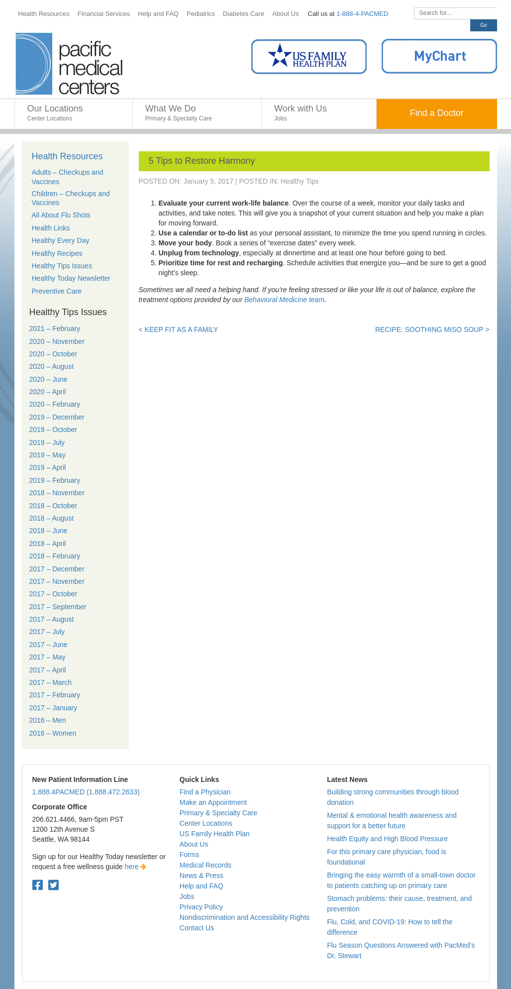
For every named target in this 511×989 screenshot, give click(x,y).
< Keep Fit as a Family (178, 329)
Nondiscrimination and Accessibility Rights (244, 917)
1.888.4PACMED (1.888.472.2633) (86, 792)
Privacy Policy (201, 907)
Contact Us (197, 928)
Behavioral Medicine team (284, 300)
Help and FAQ (201, 886)
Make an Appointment (213, 802)
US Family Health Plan (215, 834)
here (136, 867)
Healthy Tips (300, 181)
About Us (194, 844)
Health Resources (67, 156)
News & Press (201, 875)
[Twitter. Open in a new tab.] (53, 885)
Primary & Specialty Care (218, 813)
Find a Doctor (437, 113)
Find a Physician (205, 792)
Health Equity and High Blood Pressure (387, 839)
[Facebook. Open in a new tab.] (37, 885)
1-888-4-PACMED (362, 13)
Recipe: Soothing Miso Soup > (432, 329)
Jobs (187, 896)
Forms (190, 855)
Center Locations (206, 823)
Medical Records (205, 865)
